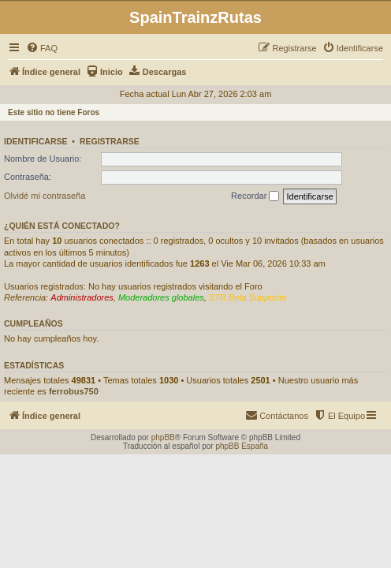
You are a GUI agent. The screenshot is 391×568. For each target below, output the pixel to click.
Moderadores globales (161, 297)
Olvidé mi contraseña (44, 195)
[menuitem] (42, 48)
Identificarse (36, 141)
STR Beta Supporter (248, 297)
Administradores (81, 297)
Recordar (255, 196)
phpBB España (241, 446)
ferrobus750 (74, 391)
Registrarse (110, 141)
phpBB (163, 437)
